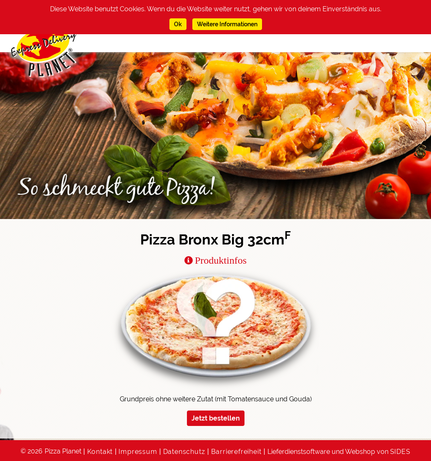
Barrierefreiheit (236, 452)
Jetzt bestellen (216, 418)
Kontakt (100, 452)
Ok (178, 24)
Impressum (137, 452)
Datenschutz (184, 452)
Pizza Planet (63, 451)
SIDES (400, 452)
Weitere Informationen (227, 24)
